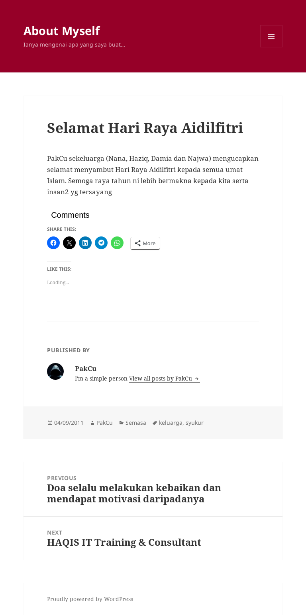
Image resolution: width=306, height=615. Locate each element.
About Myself (62, 30)
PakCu (104, 422)
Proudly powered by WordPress (90, 599)
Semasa (136, 422)
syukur (195, 422)
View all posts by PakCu (161, 378)
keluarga (170, 422)
